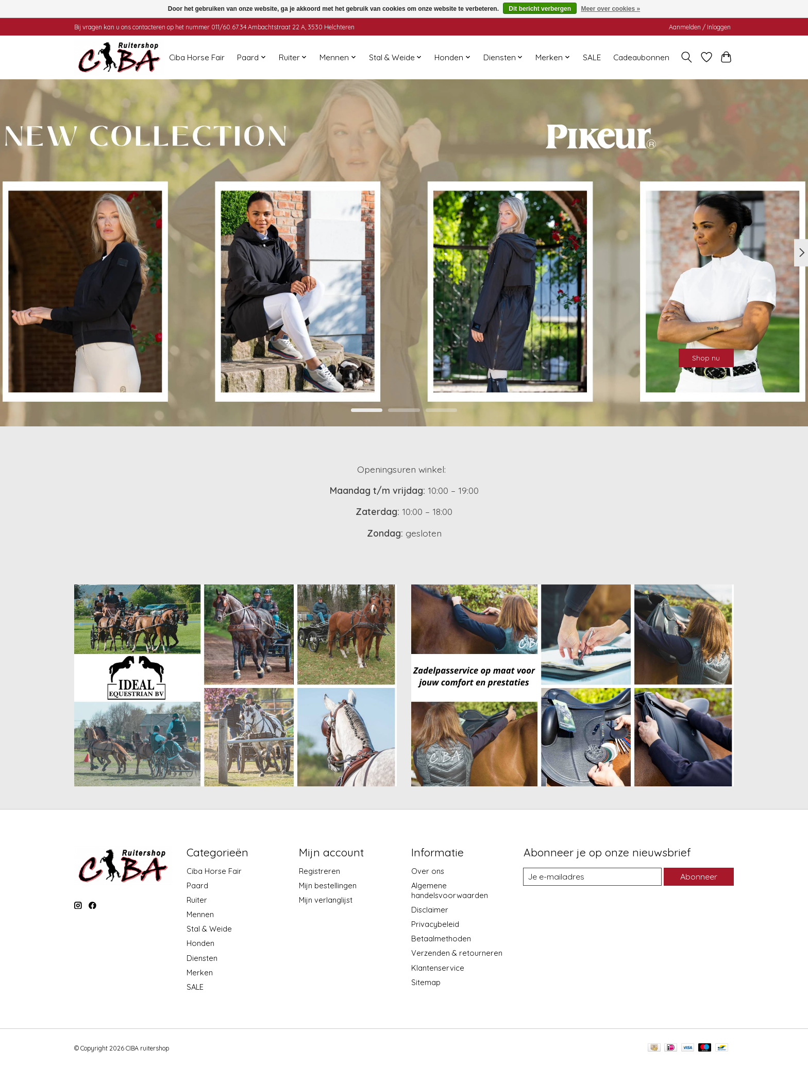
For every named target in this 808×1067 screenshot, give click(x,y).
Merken (200, 972)
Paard (197, 885)
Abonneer (697, 877)
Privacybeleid (435, 924)
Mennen (200, 914)
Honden (200, 943)
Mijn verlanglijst (325, 900)
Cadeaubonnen (641, 57)
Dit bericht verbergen (540, 8)
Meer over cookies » (610, 8)
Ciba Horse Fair (197, 57)
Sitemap (426, 982)
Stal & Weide (209, 929)
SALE (592, 57)
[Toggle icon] (686, 57)
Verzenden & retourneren (456, 953)
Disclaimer (429, 910)
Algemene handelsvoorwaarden (449, 890)
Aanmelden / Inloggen (700, 27)
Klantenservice (437, 968)
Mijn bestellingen (328, 885)
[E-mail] (591, 877)
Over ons (427, 871)
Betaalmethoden (441, 938)
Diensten (202, 958)
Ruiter (197, 900)
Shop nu (694, 352)
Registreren (319, 871)
